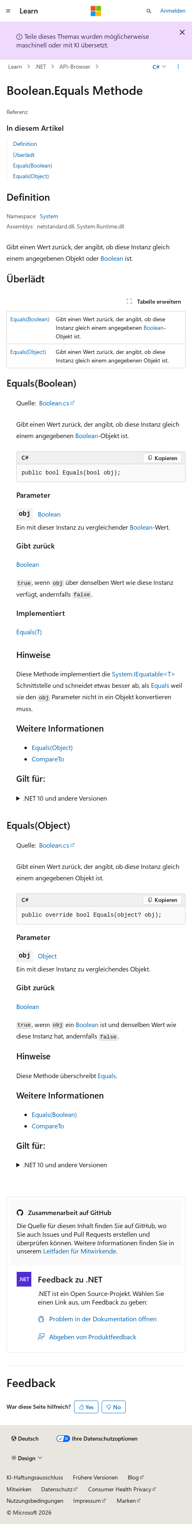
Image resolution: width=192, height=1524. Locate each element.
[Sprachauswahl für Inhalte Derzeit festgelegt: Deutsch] (25, 1438)
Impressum (87, 1500)
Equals (160, 685)
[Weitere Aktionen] (178, 66)
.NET (40, 66)
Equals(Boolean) (32, 165)
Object (47, 955)
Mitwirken (19, 1489)
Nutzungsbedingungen (35, 1500)
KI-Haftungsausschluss (35, 1477)
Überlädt (24, 155)
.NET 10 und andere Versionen (65, 798)
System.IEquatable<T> (143, 673)
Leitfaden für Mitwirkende (79, 1251)
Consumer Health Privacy (119, 1489)
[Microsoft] (96, 11)
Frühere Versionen (95, 1477)
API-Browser (74, 66)
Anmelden (172, 10)
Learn (15, 66)
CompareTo (48, 758)
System (49, 216)
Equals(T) (29, 631)
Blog (133, 1477)
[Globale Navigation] (8, 11)
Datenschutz (56, 1489)
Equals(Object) (31, 176)
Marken (126, 1500)
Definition (25, 144)
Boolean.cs (54, 402)
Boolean (111, 258)
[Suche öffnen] (149, 11)
